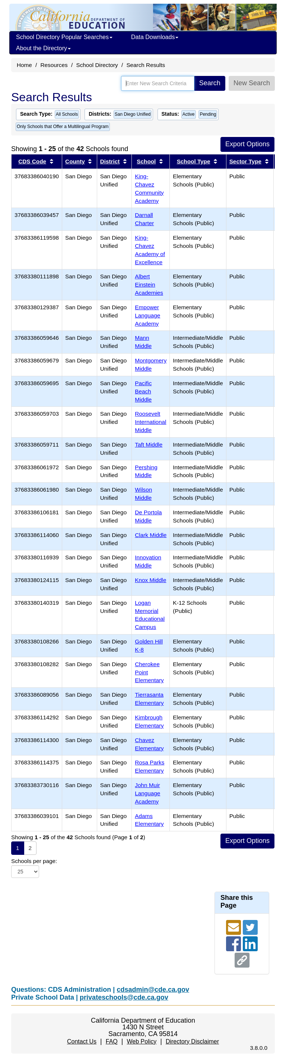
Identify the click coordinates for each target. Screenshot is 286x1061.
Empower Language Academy (147, 315)
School (146, 161)
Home (24, 65)
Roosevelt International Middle (150, 421)
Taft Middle (148, 444)
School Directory (97, 65)
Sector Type (245, 161)
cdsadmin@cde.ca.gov (153, 989)
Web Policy (141, 1041)
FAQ (112, 1041)
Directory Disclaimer (192, 1041)
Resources (54, 65)
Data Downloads (154, 37)
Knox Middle (150, 580)
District (110, 161)
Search (209, 83)
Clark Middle (150, 535)
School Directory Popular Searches (64, 37)
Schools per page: (34, 861)
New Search (251, 83)
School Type (193, 161)
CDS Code (32, 161)
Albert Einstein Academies (149, 284)
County (75, 161)
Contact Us (81, 1041)
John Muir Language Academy (147, 793)
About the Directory (43, 48)
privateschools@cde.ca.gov (124, 997)
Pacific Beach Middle (143, 391)
